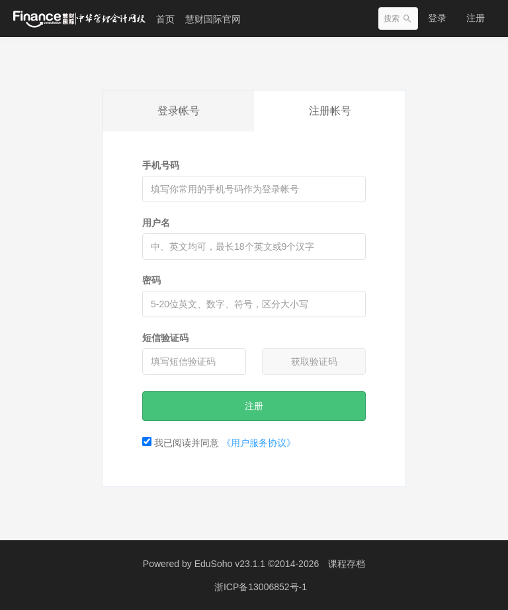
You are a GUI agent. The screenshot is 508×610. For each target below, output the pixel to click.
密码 (151, 280)
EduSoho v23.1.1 (229, 563)
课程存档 (346, 563)
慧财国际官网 (213, 19)
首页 (165, 19)
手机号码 (160, 165)
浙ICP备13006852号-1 (260, 587)
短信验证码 (165, 337)
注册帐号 (330, 110)
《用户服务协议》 (259, 443)
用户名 (156, 222)
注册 (475, 18)
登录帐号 (178, 110)
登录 (437, 18)
